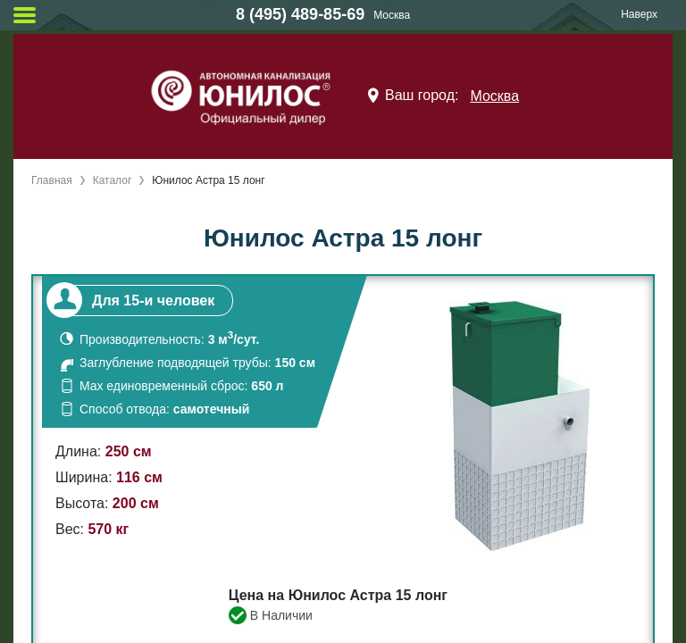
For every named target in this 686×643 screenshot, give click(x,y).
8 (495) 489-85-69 (300, 14)
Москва (494, 96)
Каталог (112, 180)
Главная (51, 180)
